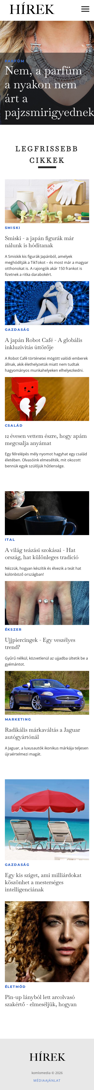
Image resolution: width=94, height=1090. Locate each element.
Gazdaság (17, 330)
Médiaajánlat (47, 1080)
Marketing (18, 719)
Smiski (13, 228)
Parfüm (15, 61)
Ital (10, 540)
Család (14, 425)
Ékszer (13, 629)
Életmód (15, 987)
